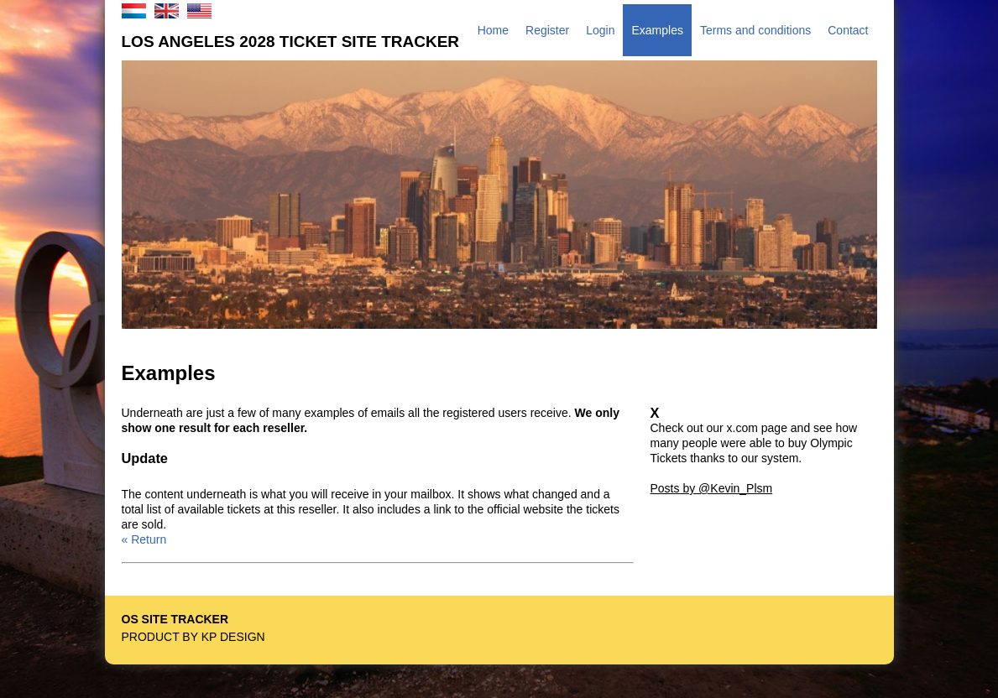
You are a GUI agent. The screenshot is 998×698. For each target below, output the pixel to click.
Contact (848, 30)
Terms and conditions (755, 30)
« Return (144, 539)
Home (493, 30)
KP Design (233, 636)
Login (600, 30)
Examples (656, 30)
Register (547, 30)
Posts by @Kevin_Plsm (712, 488)
